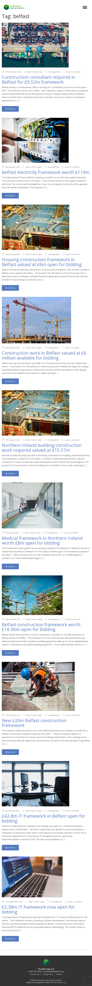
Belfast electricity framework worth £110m (45, 172)
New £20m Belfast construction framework (34, 722)
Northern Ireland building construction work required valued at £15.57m (42, 447)
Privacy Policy (48, 974)
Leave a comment (73, 72)
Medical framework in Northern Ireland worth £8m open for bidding (42, 540)
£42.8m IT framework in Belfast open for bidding (43, 818)
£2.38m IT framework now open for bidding (38, 909)
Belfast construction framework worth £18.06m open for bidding (41, 627)
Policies (59, 974)
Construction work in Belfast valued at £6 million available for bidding (44, 355)
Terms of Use (34, 974)
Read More (10, 109)
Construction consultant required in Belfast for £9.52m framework (38, 79)
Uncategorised (54, 72)
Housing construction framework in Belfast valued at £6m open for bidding (42, 262)
